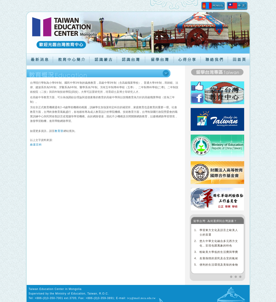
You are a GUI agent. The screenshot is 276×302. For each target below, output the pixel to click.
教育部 (59, 131)
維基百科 (36, 144)
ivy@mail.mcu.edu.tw (141, 298)
